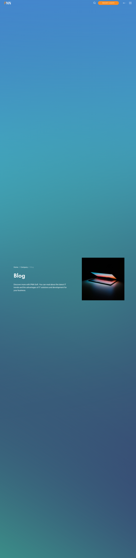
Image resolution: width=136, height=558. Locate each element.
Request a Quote (108, 3)
